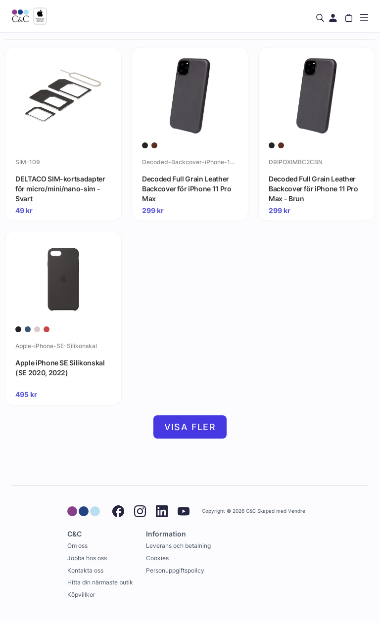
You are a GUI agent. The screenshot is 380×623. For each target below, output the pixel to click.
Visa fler (190, 427)
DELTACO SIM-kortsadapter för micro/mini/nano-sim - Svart (60, 188)
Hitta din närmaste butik (100, 582)
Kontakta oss (85, 570)
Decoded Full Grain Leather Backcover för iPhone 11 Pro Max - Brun (313, 188)
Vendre (296, 511)
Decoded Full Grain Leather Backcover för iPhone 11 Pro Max (187, 188)
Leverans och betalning (178, 545)
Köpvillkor (81, 594)
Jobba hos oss (87, 558)
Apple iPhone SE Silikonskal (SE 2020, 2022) (60, 367)
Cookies (157, 558)
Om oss (77, 545)
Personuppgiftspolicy (175, 570)
